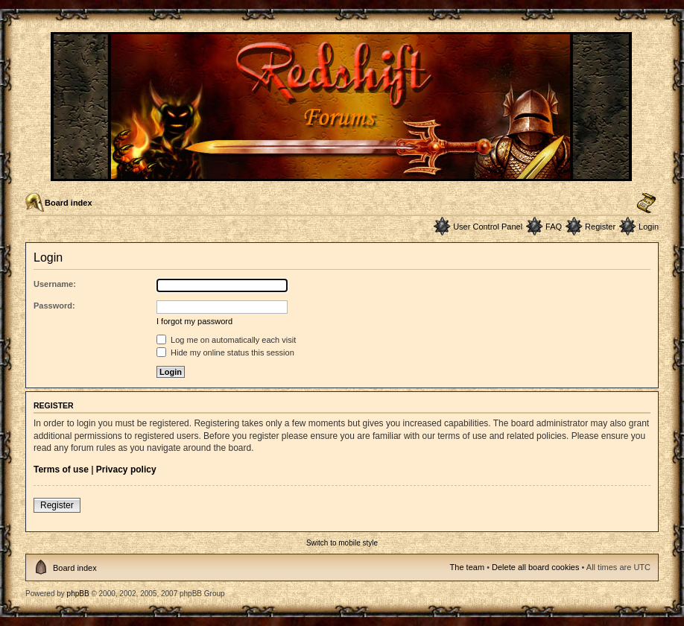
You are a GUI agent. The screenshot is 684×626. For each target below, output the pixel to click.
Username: (55, 283)
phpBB (78, 593)
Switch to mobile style (342, 543)
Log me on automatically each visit (226, 339)
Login (649, 226)
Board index (68, 202)
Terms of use (61, 469)
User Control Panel (487, 226)
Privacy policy (126, 469)
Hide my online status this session (225, 352)
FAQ (553, 226)
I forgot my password (194, 321)
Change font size (646, 203)
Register (600, 226)
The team (467, 567)
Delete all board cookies (535, 567)
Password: (54, 305)
